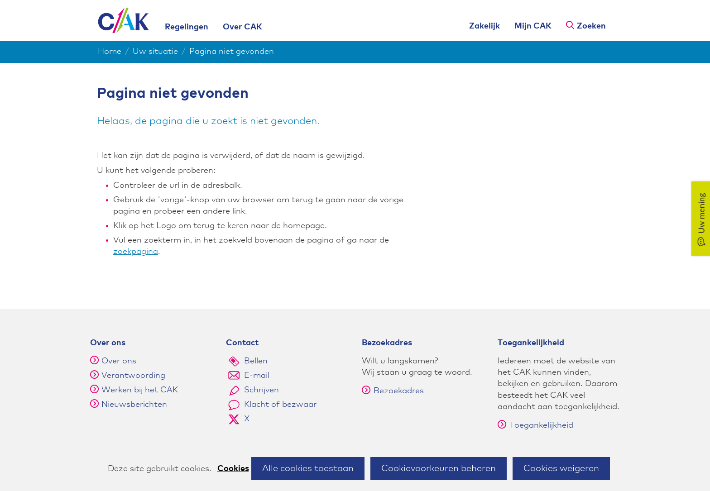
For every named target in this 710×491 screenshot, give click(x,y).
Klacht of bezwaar (280, 404)
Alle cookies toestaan (308, 468)
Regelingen (186, 27)
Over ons (118, 361)
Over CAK (242, 27)
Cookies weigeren (561, 468)
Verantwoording (133, 376)
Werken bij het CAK (139, 390)
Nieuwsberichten (134, 404)
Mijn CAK (533, 26)
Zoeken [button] (591, 26)
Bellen (256, 361)
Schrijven (261, 390)
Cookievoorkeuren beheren (438, 468)
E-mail (256, 376)
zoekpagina (135, 252)
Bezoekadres (393, 391)
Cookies (233, 469)
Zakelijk (484, 26)
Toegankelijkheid (535, 425)
